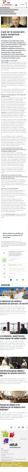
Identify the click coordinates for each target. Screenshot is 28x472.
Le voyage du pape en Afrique (7, 11)
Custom (21, 465)
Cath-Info (13, 463)
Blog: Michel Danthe (4, 7)
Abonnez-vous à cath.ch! (6, 465)
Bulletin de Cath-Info (11, 459)
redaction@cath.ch (10, 454)
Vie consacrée (19, 270)
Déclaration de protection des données (10, 464)
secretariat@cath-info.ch (7, 457)
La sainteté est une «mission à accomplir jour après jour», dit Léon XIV (14, 302)
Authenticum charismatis (14, 268)
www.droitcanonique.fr (10, 214)
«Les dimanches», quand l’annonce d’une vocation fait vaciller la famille (13, 337)
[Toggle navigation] (25, 2)
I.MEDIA (11, 260)
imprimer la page (12, 273)
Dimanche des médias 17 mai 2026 (8, 13)
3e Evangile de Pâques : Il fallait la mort (9, 9)
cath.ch (4, 463)
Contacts (19, 463)
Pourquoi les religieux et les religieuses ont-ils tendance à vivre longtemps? (12, 407)
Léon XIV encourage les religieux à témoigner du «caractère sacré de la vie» (13, 373)
